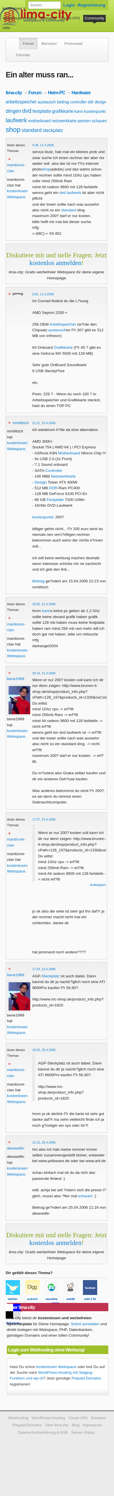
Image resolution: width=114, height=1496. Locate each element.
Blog (75, 1425)
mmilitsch (21, 423)
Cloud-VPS (70, 18)
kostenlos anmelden (55, 262)
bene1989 (15, 679)
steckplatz (53, 130)
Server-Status (83, 1432)
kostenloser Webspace (22, 8)
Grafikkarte (63, 347)
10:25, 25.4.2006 (44, 1050)
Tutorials (22, 55)
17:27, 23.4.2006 (44, 819)
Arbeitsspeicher (63, 324)
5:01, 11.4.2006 (43, 294)
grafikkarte (63, 111)
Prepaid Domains (86, 1378)
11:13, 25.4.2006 (44, 1142)
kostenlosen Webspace (56, 1367)
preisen (84, 121)
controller (78, 102)
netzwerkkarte (64, 121)
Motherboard (69, 453)
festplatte (41, 111)
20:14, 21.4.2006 (44, 673)
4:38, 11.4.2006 (43, 145)
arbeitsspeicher (21, 101)
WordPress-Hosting (19, 18)
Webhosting (18, 1418)
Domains (48, 18)
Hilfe (6, 28)
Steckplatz (51, 976)
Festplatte (55, 500)
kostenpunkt (95, 111)
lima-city (14, 92)
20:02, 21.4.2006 (44, 604)
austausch (47, 102)
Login (69, 5)
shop (13, 129)
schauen (99, 121)
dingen (13, 111)
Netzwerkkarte (63, 476)
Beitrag (38, 581)
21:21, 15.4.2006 (44, 423)
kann (78, 111)
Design (40, 482)
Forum (28, 43)
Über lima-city (56, 1425)
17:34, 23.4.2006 (44, 969)
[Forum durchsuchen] (44, 5)
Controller (54, 470)
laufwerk (16, 120)
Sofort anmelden (85, 1324)
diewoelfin (15, 1148)
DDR (53, 488)
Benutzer (49, 43)
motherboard (39, 121)
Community (94, 18)
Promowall (73, 43)
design (100, 102)
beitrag (63, 102)
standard (32, 130)
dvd (26, 111)
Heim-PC (56, 92)
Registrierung (91, 5)
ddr (90, 102)
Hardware (81, 92)
